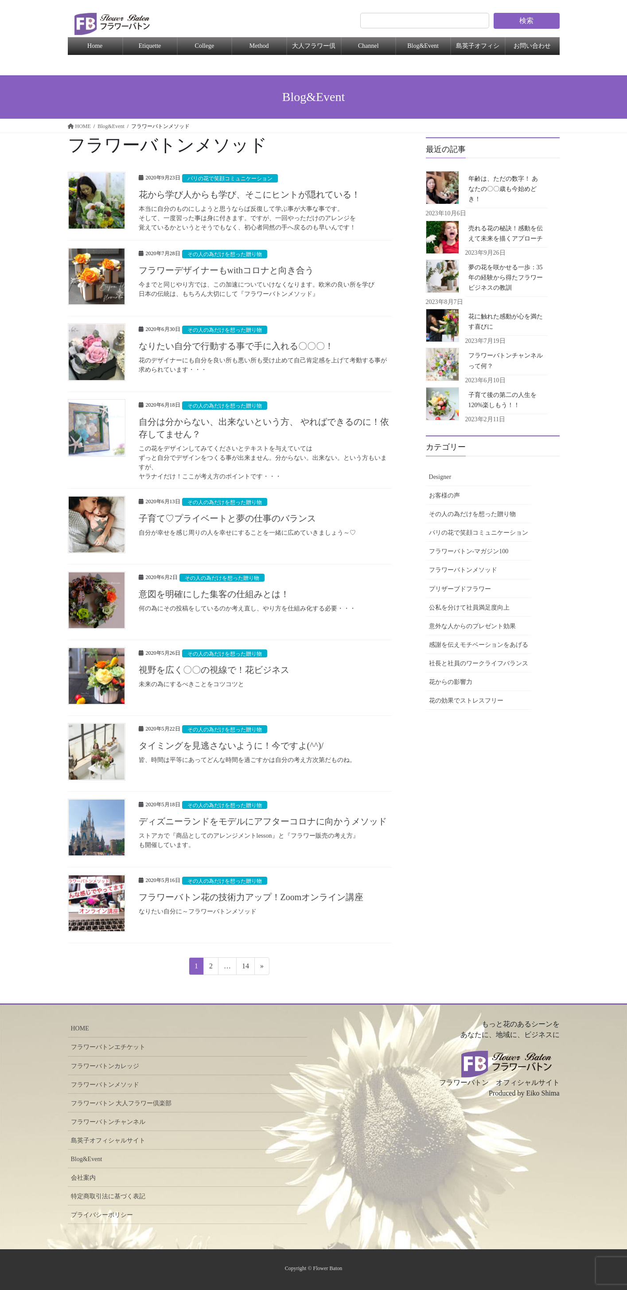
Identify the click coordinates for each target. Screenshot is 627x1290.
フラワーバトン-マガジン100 (469, 551)
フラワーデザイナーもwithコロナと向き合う (231, 270)
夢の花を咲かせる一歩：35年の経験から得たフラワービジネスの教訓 (505, 277)
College (204, 46)
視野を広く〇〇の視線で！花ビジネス (214, 670)
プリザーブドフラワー (460, 589)
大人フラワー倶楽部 (313, 49)
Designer (440, 477)
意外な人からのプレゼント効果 (472, 626)
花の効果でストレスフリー (466, 700)
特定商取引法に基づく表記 (108, 1196)
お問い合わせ (532, 46)
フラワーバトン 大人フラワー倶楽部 (121, 1103)
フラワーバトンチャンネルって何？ (505, 360)
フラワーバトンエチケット (108, 1047)
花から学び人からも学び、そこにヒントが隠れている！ (249, 194)
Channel (368, 46)
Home (94, 46)
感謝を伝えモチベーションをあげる (478, 644)
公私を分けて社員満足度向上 (469, 607)
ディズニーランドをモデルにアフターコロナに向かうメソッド (263, 821)
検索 (526, 20)
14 (245, 967)
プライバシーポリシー (102, 1215)
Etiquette (150, 46)
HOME (80, 1028)
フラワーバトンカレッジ (105, 1066)
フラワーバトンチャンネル (108, 1122)
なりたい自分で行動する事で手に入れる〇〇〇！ (236, 346)
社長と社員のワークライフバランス (478, 663)
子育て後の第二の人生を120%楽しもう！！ (502, 400)
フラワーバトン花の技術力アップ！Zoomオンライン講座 (251, 897)
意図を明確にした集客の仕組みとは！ (214, 594)
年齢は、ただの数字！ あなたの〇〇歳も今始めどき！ (503, 188)
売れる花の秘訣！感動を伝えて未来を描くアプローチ (505, 233)
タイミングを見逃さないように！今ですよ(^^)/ (231, 745)
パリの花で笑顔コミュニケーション (233, 178)
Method (259, 46)
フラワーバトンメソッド (463, 570)
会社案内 (83, 1177)
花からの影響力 (450, 682)
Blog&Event (423, 46)
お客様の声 (444, 495)
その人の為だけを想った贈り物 (227, 254)
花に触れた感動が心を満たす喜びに (505, 321)
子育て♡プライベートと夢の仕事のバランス (227, 518)
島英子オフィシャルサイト (108, 1140)
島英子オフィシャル (477, 49)
